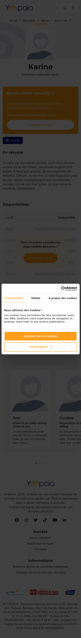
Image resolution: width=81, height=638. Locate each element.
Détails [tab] (35, 298)
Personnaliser (41, 346)
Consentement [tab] (13, 298)
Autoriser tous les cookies (40, 336)
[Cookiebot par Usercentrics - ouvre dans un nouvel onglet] (61, 288)
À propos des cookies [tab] (62, 298)
